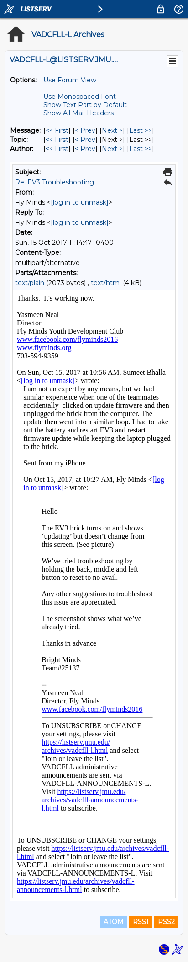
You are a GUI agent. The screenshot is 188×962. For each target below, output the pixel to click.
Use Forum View (69, 80)
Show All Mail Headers (78, 113)
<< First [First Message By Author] (57, 149)
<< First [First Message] (57, 130)
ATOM (114, 922)
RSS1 (141, 922)
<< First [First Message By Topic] (57, 139)
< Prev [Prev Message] (85, 130)
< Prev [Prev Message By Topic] (85, 139)
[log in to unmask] (80, 202)
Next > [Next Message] (112, 130)
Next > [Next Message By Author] (112, 149)
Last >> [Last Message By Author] (140, 149)
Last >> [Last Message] (140, 130)
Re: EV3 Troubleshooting (54, 182)
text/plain (29, 283)
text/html (106, 283)
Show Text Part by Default (85, 105)
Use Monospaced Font (79, 96)
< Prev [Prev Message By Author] (85, 149)
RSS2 (166, 922)
